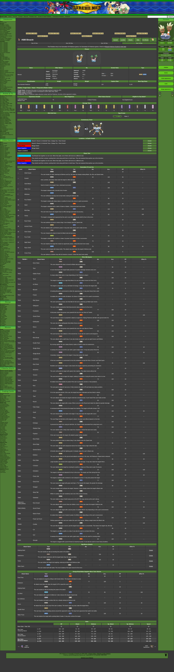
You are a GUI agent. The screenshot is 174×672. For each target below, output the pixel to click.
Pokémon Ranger (4, 257)
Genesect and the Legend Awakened (6, 353)
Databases (7, 19)
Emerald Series (3, 316)
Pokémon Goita (3, 297)
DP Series (2, 317)
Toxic (34, 268)
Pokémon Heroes (4, 337)
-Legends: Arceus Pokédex (6, 36)
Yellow (1, 275)
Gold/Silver (2, 266)
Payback (35, 433)
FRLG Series (3, 315)
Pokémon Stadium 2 (4, 268)
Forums (15, 16)
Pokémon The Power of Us (6, 361)
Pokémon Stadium (4, 281)
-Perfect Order (3, 403)
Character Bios (3, 98)
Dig (34, 332)
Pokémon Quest (3, 185)
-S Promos (2, 471)
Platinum (2, 227)
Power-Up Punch (37, 519)
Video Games (7, 140)
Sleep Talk (36, 492)
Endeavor (20, 582)
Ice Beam (35, 284)
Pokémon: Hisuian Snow (5, 122)
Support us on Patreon (87, 657)
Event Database (3, 88)
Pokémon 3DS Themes (5, 291)
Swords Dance (37, 449)
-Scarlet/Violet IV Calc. (5, 63)
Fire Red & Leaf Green (5, 248)
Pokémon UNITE (4, 154)
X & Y (1, 188)
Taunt (34, 279)
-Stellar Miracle (3, 460)
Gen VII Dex (104, 43)
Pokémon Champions (5, 147)
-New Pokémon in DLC (5, 90)
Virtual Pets (2, 293)
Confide (35, 524)
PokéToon (2, 124)
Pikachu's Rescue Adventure (6, 371)
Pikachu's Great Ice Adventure (7, 381)
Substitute (35, 497)
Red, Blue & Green (4, 274)
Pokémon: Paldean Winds (6, 123)
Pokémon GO (3, 151)
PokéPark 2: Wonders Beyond (6, 216)
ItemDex (2, 53)
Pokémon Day (3, 79)
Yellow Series (3, 312)
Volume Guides (3, 309)
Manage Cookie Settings (104, 653)
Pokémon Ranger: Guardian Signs (7, 230)
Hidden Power (37, 273)
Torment (35, 375)
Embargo (35, 423)
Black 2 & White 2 (4, 210)
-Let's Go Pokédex (4, 32)
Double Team (36, 343)
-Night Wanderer (3, 461)
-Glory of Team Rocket (5, 453)
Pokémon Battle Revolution (6, 236)
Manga (8, 302)
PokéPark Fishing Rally (5, 262)
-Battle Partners (3, 455)
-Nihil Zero (2, 445)
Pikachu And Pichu (4, 372)
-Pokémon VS (3, 467)
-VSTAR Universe (4, 466)
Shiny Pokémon (3, 116)
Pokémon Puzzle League (5, 276)
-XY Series (2, 427)
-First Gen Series (4, 433)
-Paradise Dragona (4, 459)
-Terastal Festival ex (4, 456)
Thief (34, 396)
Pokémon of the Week (5, 64)
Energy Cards (3, 397)
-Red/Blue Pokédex (4, 24)
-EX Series (2, 431)
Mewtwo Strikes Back (5, 331)
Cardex (1, 60)
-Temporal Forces (4, 417)
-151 (1, 421)
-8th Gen (2, 68)
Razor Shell (27, 247)
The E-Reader (3, 263)
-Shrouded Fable (4, 415)
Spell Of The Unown (4, 334)
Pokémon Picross (4, 201)
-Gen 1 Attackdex (4, 42)
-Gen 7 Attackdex (4, 49)
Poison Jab (36, 476)
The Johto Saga (3, 101)
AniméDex (2, 96)
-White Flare (3, 409)
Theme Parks (3, 83)
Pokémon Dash (3, 253)
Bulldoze (35, 455)
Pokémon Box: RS (4, 255)
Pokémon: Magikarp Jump (6, 181)
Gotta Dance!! (3, 375)
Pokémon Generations (5, 119)
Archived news (3, 22)
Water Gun (27, 189)
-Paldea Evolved (3, 423)
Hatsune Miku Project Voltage (6, 74)
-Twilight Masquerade (5, 416)
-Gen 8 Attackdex (4, 50)
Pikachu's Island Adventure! (6, 379)
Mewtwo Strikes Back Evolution (7, 362)
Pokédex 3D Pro (3, 220)
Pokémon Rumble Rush (5, 182)
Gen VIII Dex (69, 43)
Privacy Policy (92, 653)
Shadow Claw (36, 428)
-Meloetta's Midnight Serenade (7, 351)
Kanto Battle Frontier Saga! (6, 103)
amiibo (1, 294)
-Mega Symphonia (4, 450)
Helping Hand (21, 550)
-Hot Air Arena (3, 454)
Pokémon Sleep (3, 155)
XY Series (2, 323)
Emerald (2, 250)
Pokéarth (67, 16)
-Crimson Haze (3, 463)
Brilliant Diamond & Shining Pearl (7, 161)
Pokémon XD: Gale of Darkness (7, 252)
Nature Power (36, 513)
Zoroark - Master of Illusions (6, 347)
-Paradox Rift (3, 420)
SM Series (2, 325)
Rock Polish (27, 221)
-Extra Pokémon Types (5, 395)
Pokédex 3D (3, 218)
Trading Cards (8, 391)
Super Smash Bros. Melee (6, 272)
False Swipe (36, 407)
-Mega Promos (3, 435)
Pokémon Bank (3, 191)
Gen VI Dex (139, 43)
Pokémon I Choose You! (5, 360)
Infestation (36, 471)
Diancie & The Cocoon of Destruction (5, 355)
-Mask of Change (4, 462)
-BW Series (2, 429)
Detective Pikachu (4, 184)
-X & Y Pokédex (3, 30)
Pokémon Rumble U (4, 213)
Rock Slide (36, 460)
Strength (35, 540)
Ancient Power (28, 226)
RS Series (2, 314)
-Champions (3, 66)
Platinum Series (3, 318)
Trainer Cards (3, 396)
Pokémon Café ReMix (5, 152)
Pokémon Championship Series (7, 72)
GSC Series (2, 313)
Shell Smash (27, 173)
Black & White (3, 208)
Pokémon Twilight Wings (5, 120)
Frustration (36, 311)
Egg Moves (145, 39)
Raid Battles (3, 400)
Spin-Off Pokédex (4, 57)
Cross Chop (27, 253)
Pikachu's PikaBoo (4, 373)
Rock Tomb (36, 364)
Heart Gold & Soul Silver (5, 228)
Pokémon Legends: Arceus (6, 162)
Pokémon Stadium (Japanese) (7, 280)
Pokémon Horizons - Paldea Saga (7, 112)
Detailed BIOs (3, 307)
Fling (34, 417)
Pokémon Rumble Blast (5, 217)
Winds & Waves (3, 143)
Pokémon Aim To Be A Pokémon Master (7, 111)
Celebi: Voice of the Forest (6, 336)
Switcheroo (21, 555)
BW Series (2, 320)
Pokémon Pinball (4, 278)
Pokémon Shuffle (4, 197)
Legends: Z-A (3, 146)
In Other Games (3, 287)
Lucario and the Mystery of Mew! (7, 340)
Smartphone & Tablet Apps (6, 292)
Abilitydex (2, 56)
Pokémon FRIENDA (4, 300)
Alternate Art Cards (4, 399)
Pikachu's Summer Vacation (6, 370)
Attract (34, 391)
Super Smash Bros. (4, 283)
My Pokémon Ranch (4, 244)
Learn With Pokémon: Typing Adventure (6, 222)
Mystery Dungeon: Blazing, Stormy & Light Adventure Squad (8, 233)
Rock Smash (36, 503)
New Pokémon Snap (4, 171)
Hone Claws (27, 231)
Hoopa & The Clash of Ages (6, 357)
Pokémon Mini (3, 271)
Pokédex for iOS (3, 224)
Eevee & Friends (4, 385)
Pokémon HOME (4, 163)
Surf (34, 535)
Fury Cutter (27, 237)
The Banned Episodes (5, 115)
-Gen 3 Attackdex (4, 44)
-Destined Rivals (3, 410)
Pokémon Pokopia (4, 148)
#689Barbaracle (146, 646)
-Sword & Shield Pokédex (5, 33)
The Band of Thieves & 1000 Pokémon (6, 196)
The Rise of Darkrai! (4, 343)
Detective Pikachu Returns (6, 156)
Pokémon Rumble (4, 231)
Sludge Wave (36, 348)
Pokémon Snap (3, 277)
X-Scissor (35, 465)
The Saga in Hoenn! (4, 102)
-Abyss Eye (2, 443)
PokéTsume (2, 138)
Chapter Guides (3, 308)
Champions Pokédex (58, 16)
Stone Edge (36, 444)
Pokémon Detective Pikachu (6, 366)
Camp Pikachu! (3, 374)
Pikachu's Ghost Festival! (5, 378)
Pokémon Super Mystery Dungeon (7, 200)
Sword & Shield (3, 160)
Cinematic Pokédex (4, 61)
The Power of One (4, 332)
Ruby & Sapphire (4, 247)
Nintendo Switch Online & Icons (7, 295)
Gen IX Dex (34, 43)
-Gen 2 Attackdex (4, 43)
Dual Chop (20, 577)
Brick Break (36, 337)
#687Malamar (26, 646)
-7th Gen (2, 69)
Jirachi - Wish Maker (4, 338)
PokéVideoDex (3, 128)
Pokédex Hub (33, 16)
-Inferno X (2, 447)
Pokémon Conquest (4, 215)
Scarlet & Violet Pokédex (44, 16)
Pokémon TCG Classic (5, 401)
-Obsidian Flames (4, 422)
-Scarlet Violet (3, 424)
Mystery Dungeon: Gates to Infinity (7, 214)
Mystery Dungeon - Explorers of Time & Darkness (7, 243)
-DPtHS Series (3, 430)
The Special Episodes (5, 114)
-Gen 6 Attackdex (4, 48)
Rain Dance (36, 300)
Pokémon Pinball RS (4, 256)
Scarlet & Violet (3, 145)
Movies (8, 327)
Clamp (26, 215)
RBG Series (2, 310)
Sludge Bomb (36, 353)
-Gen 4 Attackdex (4, 46)
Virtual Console (3, 288)
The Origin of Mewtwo (5, 330)
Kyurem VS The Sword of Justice (7, 350)
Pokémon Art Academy (5, 194)
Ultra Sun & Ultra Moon (5, 176)
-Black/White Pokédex (5, 29)
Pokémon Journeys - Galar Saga (7, 109)
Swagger (35, 487)
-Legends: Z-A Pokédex (5, 39)
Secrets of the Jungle (5, 363)
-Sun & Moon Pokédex (5, 31)
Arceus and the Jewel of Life (6, 346)
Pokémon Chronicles (4, 113)
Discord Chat (3, 86)
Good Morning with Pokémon (6, 129)
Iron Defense (21, 598)
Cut (34, 529)
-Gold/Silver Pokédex (5, 26)
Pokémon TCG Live (4, 173)
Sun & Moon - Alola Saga (5, 108)
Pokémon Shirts (3, 82)
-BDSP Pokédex (3, 34)
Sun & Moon (3, 175)
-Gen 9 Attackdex (4, 51)
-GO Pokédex (3, 37)
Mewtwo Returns (4, 335)
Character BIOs (3, 306)
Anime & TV (8, 94)
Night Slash (27, 242)
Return (35, 327)
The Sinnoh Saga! (4, 104)
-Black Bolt (2, 407)
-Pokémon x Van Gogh (5, 78)
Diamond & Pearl (4, 226)
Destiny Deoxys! (3, 339)
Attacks (130, 39)
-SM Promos (3, 439)
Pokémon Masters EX (5, 153)
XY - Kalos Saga (3, 106)
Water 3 (126, 116)
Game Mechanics (4, 62)
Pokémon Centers (4, 71)
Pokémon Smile (3, 168)
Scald (34, 412)
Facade (35, 380)
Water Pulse (21, 614)
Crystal (1, 267)
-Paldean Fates (3, 419)
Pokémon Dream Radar (5, 211)
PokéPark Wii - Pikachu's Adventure (5, 235)
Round (34, 401)
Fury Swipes (27, 199)
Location (123, 39)
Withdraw (27, 194)
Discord (26, 16)
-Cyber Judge (3, 465)
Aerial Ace (35, 369)
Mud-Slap (27, 210)
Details (150, 141)
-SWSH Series (3, 425)
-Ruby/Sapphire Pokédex (5, 27)
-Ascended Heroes (4, 404)
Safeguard (36, 305)
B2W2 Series (3, 322)
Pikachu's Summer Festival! (6, 377)
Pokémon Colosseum (5, 251)
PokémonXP (3, 73)
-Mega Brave (3, 449)
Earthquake (36, 321)
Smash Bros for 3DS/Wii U (6, 205)
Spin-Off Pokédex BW (5, 59)
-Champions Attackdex (5, 52)
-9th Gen (2, 67)
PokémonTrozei (3, 260)
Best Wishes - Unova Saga (6, 105)
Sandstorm (36, 359)
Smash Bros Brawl (4, 245)
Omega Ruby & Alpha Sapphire (7, 190)
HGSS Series (3, 319)
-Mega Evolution (3, 406)
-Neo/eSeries (3, 432)
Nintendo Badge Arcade (5, 206)
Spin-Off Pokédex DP (5, 58)
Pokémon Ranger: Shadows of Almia (7, 240)
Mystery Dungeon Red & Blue (6, 258)
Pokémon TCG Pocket (5, 157)
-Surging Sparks (3, 413)
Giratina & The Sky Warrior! (6, 345)
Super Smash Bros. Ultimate (6, 186)
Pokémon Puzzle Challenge (6, 270)
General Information (4, 304)
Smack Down (36, 316)
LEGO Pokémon (3, 81)
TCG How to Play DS (5, 223)
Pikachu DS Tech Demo (5, 261)
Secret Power (36, 508)
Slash (26, 205)
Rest (34, 385)
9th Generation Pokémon (5, 89)
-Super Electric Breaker (5, 457)
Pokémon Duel (3, 204)
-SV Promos (3, 436)
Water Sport (21, 566)
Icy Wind (20, 593)
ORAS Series (3, 324)
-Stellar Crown (3, 414)
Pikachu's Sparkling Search (6, 382)
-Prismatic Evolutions (4, 412)
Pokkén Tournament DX (5, 183)
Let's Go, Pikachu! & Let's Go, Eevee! (6, 178)
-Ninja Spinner (3, 444)
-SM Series (2, 426)
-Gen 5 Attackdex (4, 47)
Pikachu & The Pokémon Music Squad (7, 389)
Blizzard (35, 289)
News (1, 21)
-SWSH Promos (3, 437)
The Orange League (4, 100)
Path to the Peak (4, 125)
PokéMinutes (3, 126)
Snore (19, 604)
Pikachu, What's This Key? (6, 387)
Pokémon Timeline (4, 70)
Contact (20, 16)
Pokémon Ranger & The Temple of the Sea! (7, 342)
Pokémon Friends (4, 150)
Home (10, 16)
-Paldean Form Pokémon (5, 91)
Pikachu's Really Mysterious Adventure (6, 384)
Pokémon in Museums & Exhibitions (5, 76)
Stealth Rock (21, 609)
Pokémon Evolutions (4, 121)
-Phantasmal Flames (4, 405)
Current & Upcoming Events (6, 87)
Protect (35, 295)
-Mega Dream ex (4, 446)
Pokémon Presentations (5, 80)
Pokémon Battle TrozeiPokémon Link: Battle (7, 193)
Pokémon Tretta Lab (4, 212)
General (115, 39)
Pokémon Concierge (4, 132)
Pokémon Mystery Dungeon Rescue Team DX (6, 167)
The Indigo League (4, 99)
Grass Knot (36, 481)
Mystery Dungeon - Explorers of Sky (7, 238)
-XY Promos (2, 440)
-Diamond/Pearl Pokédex (5, 28)
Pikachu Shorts (7, 368)
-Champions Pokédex (5, 40)
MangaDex (2, 305)
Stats (138, 39)
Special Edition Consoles (5, 290)
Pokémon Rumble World (5, 198)
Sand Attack (27, 183)
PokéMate (2, 264)
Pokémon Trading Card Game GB (7, 282)
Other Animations (4, 130)
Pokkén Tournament (4, 203)
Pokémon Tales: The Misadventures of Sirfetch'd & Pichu (6, 134)
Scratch (26, 178)
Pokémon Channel (4, 254)
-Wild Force (2, 464)
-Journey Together (4, 411)
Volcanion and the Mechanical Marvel (6, 359)
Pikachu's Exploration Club (6, 380)
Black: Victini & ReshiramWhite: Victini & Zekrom (7, 349)
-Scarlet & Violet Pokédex (5, 38)
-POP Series (3, 441)
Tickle (19, 561)
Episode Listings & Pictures (6, 95)
